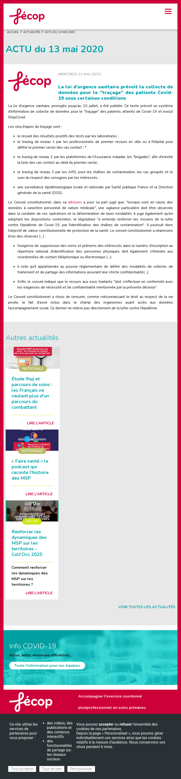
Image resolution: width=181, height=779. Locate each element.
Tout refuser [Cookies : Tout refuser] (52, 769)
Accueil (13, 32)
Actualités (31, 32)
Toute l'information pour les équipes (47, 665)
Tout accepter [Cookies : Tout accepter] (22, 769)
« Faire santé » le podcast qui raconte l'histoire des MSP (30, 469)
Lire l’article (40, 423)
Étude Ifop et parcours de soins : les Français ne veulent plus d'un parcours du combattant (32, 393)
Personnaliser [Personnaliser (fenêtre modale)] (81, 769)
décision (74, 202)
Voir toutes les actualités (146, 607)
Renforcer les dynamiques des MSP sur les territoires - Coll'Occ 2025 (29, 543)
